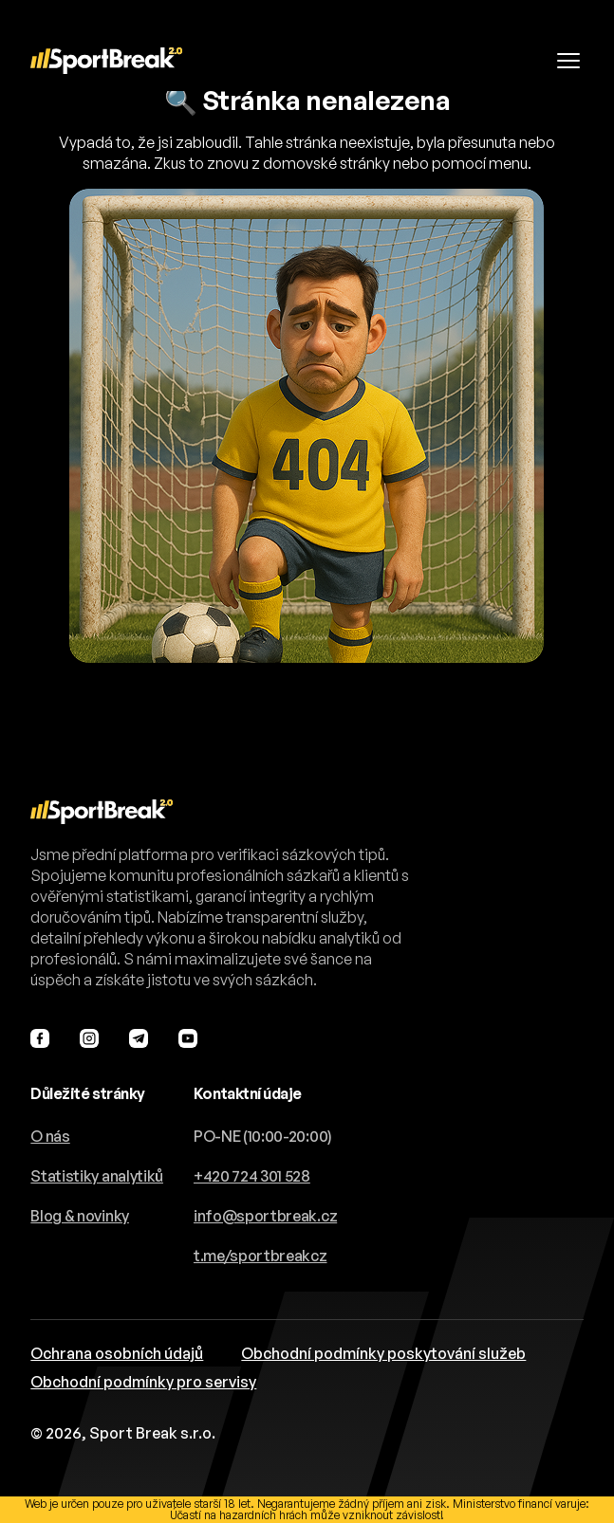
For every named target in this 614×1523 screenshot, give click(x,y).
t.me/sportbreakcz (260, 1255)
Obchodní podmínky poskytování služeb (383, 1353)
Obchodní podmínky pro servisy (143, 1381)
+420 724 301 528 (252, 1175)
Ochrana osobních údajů (116, 1353)
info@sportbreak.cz (265, 1215)
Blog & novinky (79, 1215)
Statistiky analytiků (96, 1175)
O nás (49, 1136)
